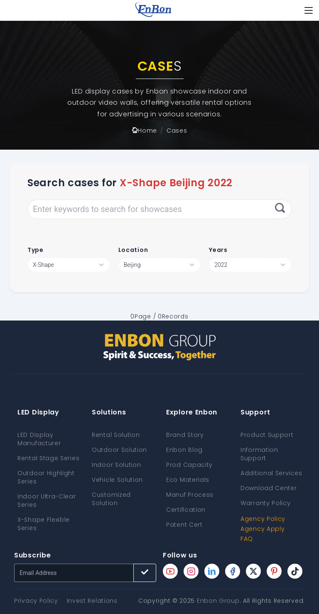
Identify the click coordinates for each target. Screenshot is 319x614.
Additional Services (271, 473)
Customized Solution (111, 499)
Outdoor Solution (119, 450)
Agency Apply (262, 529)
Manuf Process (189, 495)
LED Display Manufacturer (39, 439)
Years (218, 250)
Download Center (268, 488)
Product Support (267, 435)
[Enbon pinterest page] (274, 571)
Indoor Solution (116, 465)
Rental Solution (116, 435)
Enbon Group (218, 601)
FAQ (246, 539)
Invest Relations (92, 601)
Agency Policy (262, 519)
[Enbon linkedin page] (211, 571)
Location (133, 250)
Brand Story (185, 435)
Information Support (259, 454)
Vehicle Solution (117, 480)
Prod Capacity (189, 465)
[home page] (153, 10)
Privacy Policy (36, 601)
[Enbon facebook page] (232, 571)
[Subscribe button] (144, 573)
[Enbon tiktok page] (294, 571)
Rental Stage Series (48, 458)
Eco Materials (187, 480)
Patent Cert (184, 524)
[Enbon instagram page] (191, 571)
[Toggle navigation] (308, 10)
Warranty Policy (265, 503)
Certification (186, 510)
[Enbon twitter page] (253, 571)
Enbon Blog (184, 450)
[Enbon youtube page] (170, 571)
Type (35, 250)
